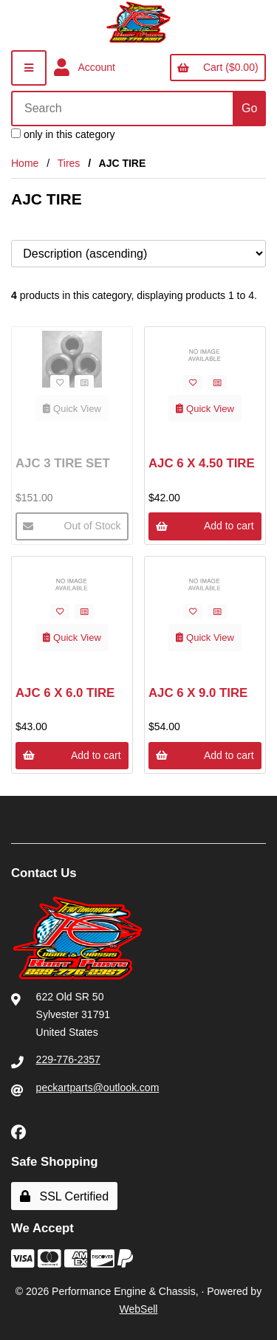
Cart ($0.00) (218, 67)
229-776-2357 (68, 1059)
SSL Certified (64, 1196)
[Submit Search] (249, 108)
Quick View (72, 408)
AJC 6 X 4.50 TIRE (201, 463)
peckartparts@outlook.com (98, 1087)
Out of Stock (71, 526)
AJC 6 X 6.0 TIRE (65, 693)
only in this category (63, 134)
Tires (69, 163)
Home (24, 163)
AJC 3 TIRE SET (63, 463)
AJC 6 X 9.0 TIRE (197, 693)
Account (84, 68)
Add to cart (204, 526)
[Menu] (29, 68)
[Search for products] (123, 108)
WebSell (139, 1309)
